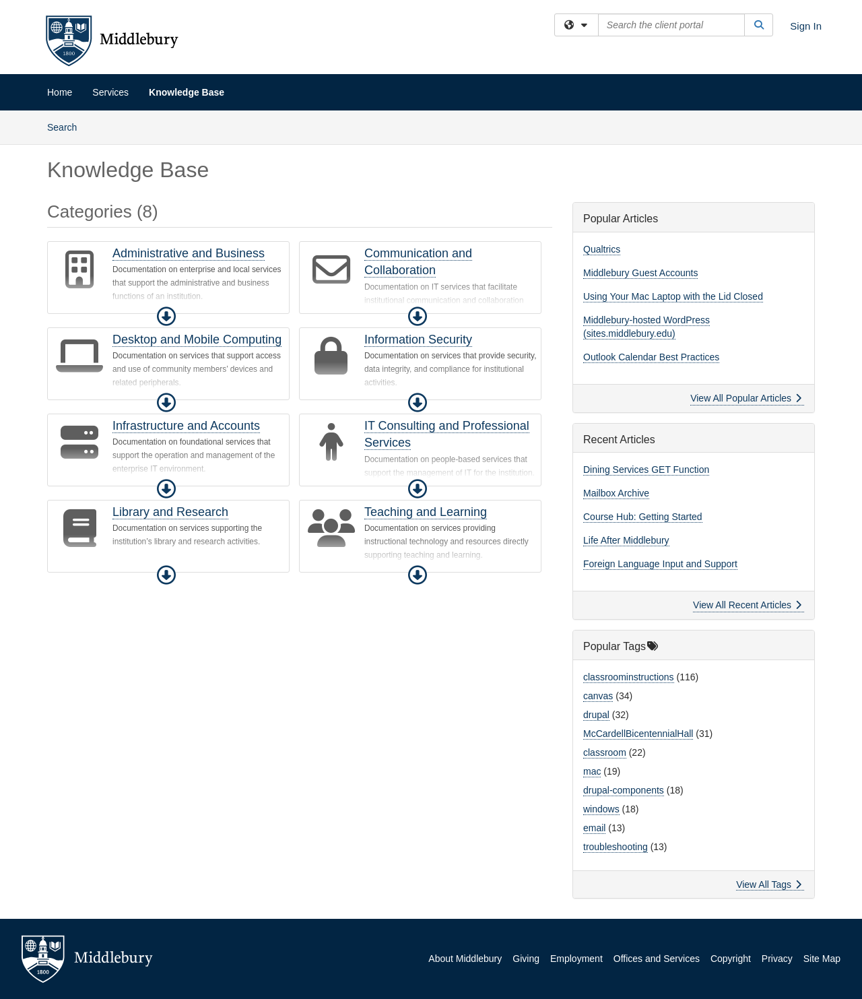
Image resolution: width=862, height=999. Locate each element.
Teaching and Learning (425, 512)
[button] (166, 317)
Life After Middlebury (626, 540)
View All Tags (768, 884)
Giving (525, 958)
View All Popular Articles (745, 398)
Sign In (806, 26)
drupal (596, 714)
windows (601, 809)
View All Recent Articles (747, 605)
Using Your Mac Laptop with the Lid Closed (673, 296)
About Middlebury (465, 958)
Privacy (777, 958)
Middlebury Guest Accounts (640, 272)
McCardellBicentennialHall (638, 733)
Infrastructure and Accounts (186, 425)
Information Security (418, 339)
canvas (598, 695)
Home (59, 92)
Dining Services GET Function (646, 469)
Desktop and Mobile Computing (196, 339)
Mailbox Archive (616, 493)
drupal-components (623, 790)
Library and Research (170, 512)
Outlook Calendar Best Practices (651, 357)
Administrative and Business (188, 253)
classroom (604, 752)
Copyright (730, 958)
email (594, 828)
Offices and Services (657, 958)
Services (110, 92)
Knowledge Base (186, 92)
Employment (576, 958)
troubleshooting (615, 846)
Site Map (821, 958)
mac (592, 771)
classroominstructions (628, 677)
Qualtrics (601, 249)
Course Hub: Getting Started (642, 516)
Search (67, 126)
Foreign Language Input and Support (660, 563)
